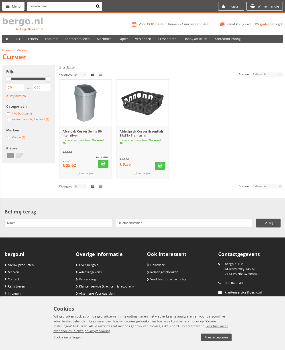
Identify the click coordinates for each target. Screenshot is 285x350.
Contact (11, 279)
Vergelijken (87, 173)
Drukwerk (156, 265)
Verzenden (143, 39)
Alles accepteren (216, 337)
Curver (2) (18, 137)
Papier (123, 39)
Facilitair (51, 39)
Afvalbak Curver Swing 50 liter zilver (82, 133)
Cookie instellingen (67, 337)
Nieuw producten (19, 265)
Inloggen (12, 293)
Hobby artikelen (195, 39)
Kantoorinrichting (227, 39)
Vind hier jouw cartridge (166, 279)
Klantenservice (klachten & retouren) (105, 286)
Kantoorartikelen (77, 39)
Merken (11, 272)
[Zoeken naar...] (97, 6)
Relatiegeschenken (162, 272)
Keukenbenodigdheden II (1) (30, 119)
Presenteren (167, 39)
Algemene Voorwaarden (95, 293)
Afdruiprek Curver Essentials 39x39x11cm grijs (141, 133)
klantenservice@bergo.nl (243, 292)
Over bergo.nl (88, 265)
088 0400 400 (234, 283)
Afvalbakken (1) (22, 113)
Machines (104, 39)
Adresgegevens (89, 272)
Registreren (14, 286)
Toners (33, 39)
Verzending (86, 279)
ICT (18, 39)
